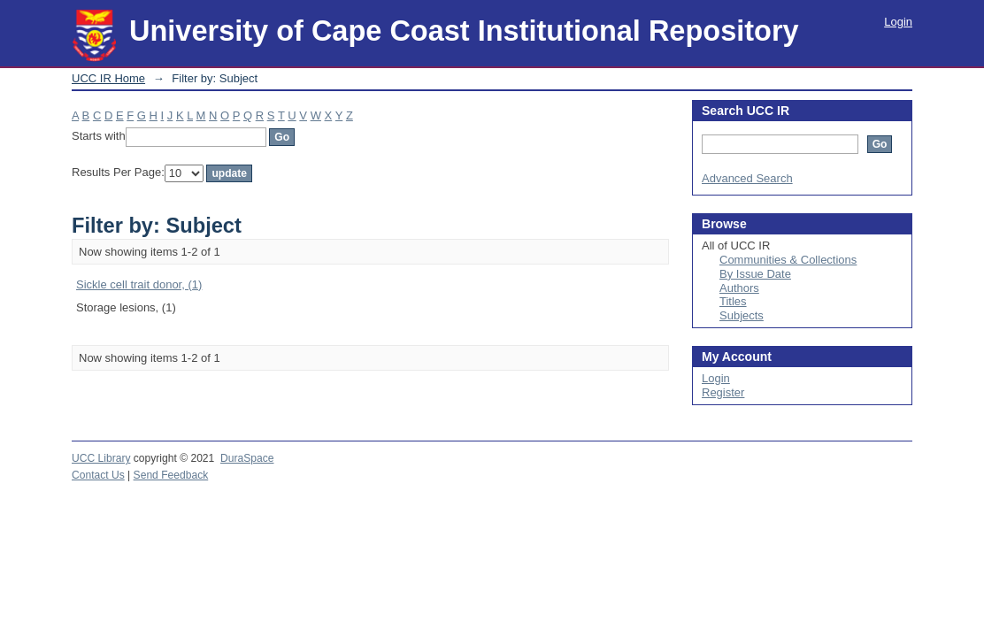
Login (898, 21)
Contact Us (98, 475)
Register (723, 392)
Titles (733, 301)
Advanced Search (747, 178)
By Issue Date (755, 273)
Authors (739, 288)
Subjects (741, 315)
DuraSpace (246, 458)
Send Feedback (171, 475)
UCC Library (101, 458)
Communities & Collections (788, 259)
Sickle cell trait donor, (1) (139, 284)
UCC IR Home (108, 78)
